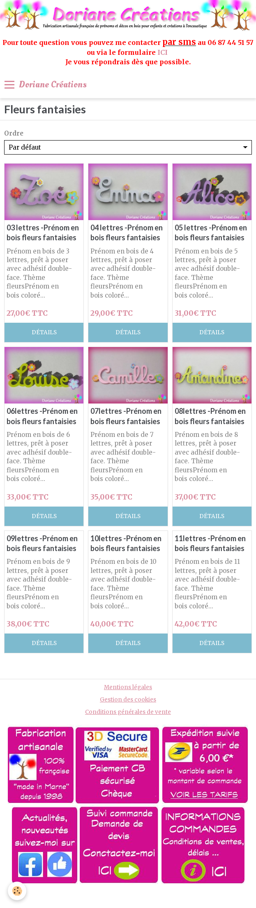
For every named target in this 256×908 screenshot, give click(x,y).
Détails (44, 332)
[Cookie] (17, 891)
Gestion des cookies (128, 699)
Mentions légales (128, 687)
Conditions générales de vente (128, 712)
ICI (163, 52)
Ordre (13, 133)
